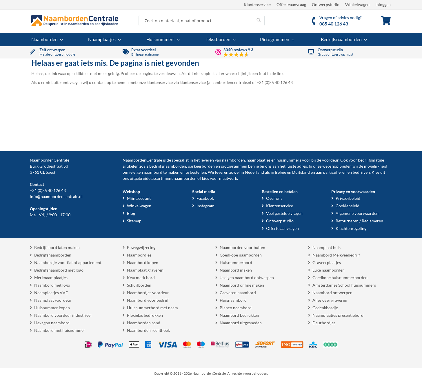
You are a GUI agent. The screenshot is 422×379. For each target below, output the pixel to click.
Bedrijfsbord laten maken (57, 247)
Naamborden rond (143, 322)
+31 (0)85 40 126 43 (48, 190)
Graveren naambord (238, 292)
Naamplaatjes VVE (51, 292)
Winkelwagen (357, 4)
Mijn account (139, 198)
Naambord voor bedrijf (148, 300)
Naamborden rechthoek (148, 330)
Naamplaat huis (326, 247)
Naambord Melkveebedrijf (336, 254)
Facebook (205, 198)
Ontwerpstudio (325, 4)
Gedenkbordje (325, 307)
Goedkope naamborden (241, 254)
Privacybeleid (348, 198)
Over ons (274, 198)
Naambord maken (236, 270)
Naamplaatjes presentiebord (337, 315)
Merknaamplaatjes (51, 277)
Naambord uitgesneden (241, 322)
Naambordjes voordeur (148, 292)
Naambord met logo (52, 285)
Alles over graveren (329, 300)
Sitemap (134, 220)
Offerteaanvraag (291, 4)
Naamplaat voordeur (53, 300)
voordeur (330, 160)
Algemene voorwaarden (357, 213)
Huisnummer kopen (52, 307)
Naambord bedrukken (239, 315)
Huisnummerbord (236, 262)
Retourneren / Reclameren (359, 220)
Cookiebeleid (347, 205)
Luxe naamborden (328, 270)
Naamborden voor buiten (242, 247)
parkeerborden (201, 166)
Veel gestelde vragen (284, 213)
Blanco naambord (236, 307)
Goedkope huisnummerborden (340, 277)
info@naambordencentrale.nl (56, 196)
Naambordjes (139, 254)
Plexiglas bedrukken (145, 315)
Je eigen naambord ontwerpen (247, 277)
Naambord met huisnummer (59, 330)
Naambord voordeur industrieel (63, 315)
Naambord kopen (142, 262)
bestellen (198, 172)
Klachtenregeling (351, 228)
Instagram (205, 205)
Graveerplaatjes (326, 262)
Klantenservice (257, 4)
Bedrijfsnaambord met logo (58, 270)
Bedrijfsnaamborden (52, 254)
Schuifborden (139, 285)
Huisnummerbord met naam (152, 307)
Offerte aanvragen (282, 228)
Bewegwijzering (141, 247)
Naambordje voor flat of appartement (67, 262)
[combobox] (202, 20)
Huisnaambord (233, 300)
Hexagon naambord (52, 322)
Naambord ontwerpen (332, 292)
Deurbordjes (323, 322)
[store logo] (74, 20)
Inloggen (383, 4)
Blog (131, 213)
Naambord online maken (242, 285)
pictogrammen (234, 166)
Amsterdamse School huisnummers (344, 285)
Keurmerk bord (141, 277)
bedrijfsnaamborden (167, 166)
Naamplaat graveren (145, 270)
